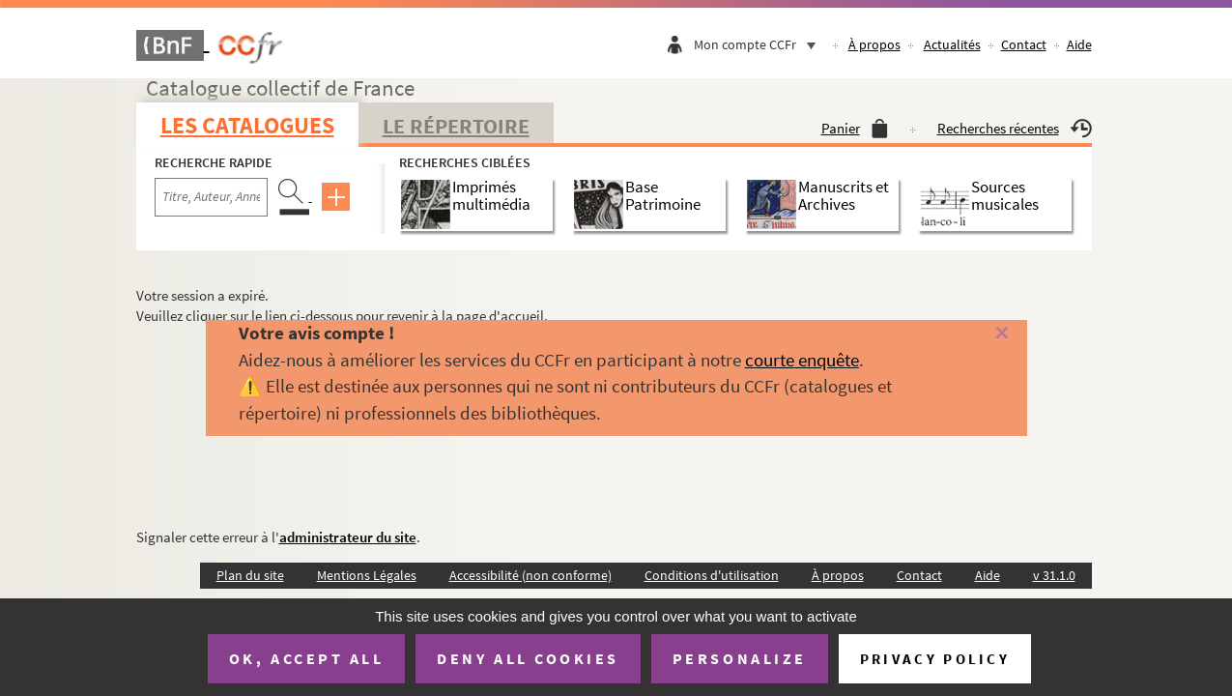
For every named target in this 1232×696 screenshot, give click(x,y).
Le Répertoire (456, 125)
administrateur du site (347, 537)
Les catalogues (247, 125)
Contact (1023, 44)
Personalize (740, 658)
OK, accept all (306, 658)
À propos (874, 44)
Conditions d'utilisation (712, 575)
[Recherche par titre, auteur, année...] (211, 197)
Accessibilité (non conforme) (530, 575)
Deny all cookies (527, 658)
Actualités (952, 44)
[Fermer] (976, 334)
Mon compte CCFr (759, 44)
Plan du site (250, 575)
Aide (1079, 44)
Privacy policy (935, 659)
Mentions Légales (366, 575)
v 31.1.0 (1054, 575)
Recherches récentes (1014, 128)
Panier (854, 128)
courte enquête (802, 359)
